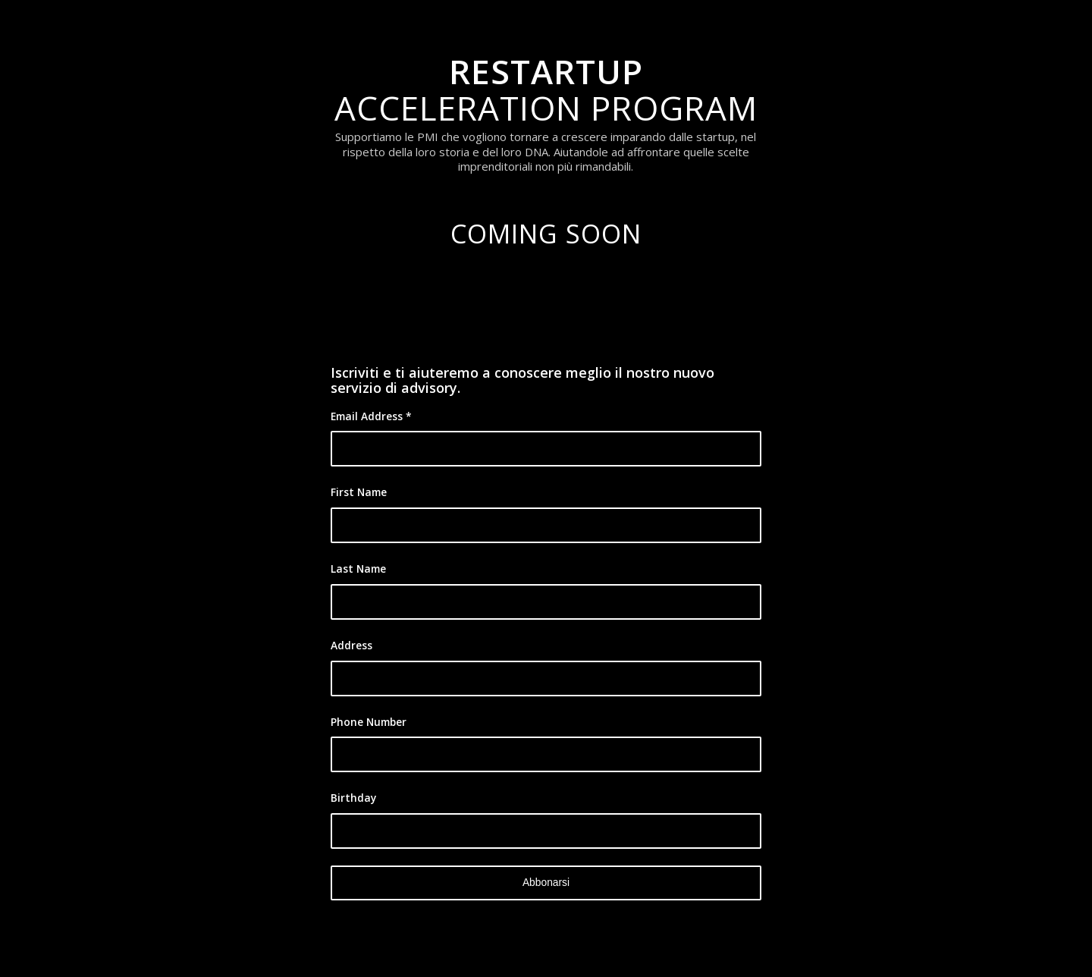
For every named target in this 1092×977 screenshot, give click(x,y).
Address (351, 645)
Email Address (371, 416)
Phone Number (368, 722)
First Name (359, 492)
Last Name (358, 568)
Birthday (353, 797)
